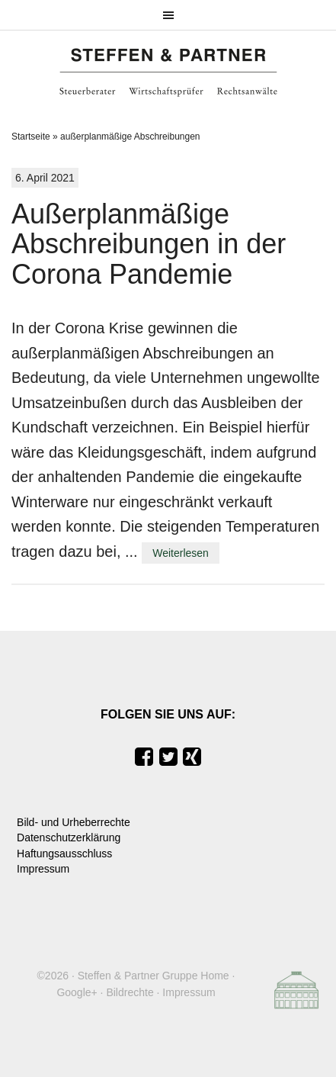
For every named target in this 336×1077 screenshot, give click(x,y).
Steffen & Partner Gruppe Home (153, 975)
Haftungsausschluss (64, 853)
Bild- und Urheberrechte (73, 822)
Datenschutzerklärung (68, 837)
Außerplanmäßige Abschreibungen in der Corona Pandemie (148, 244)
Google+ (76, 992)
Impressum (43, 869)
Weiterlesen (180, 553)
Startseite (30, 136)
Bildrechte (129, 992)
